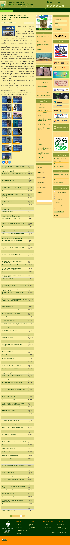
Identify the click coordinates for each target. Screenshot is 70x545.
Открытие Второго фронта (8, 493)
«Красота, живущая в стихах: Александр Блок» (12, 375)
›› (44, 201)
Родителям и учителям (31, 8)
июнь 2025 (39, 195)
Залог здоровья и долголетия (43, 95)
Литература (57, 177)
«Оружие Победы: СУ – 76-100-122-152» (10, 510)
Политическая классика (7, 190)
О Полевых (19, 526)
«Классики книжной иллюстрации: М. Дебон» (12, 406)
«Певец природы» (6, 444)
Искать (58, 29)
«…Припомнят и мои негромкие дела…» (41, 89)
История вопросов (58, 161)
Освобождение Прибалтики (8, 472)
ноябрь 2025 (40, 182)
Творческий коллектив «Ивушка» (42, 49)
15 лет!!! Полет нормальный (43, 36)
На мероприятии (58, 194)
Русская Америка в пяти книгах (9, 320)
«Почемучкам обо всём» (7, 211)
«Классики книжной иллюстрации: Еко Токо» (12, 382)
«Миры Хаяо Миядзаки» (7, 337)
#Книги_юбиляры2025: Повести (9, 458)
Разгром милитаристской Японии (9, 347)
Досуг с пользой (54, 8)
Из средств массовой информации (60, 198)
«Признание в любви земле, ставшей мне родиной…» (44, 29)
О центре (6, 8)
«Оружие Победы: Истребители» (9, 417)
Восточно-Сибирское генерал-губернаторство (13, 233)
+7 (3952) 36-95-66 (57, 2)
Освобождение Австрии (7, 431)
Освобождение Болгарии (8, 462)
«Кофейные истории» (7, 201)
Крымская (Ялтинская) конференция (10, 420)
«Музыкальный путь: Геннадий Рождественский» (13, 177)
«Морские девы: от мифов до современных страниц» (14, 223)
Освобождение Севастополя (8, 507)
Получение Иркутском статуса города (11, 313)
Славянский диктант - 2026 (43, 92)
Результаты (56, 215)
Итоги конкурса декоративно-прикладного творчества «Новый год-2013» (44, 129)
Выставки (47, 8)
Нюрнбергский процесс (7, 351)
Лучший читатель (47, 526)
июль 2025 (39, 192)
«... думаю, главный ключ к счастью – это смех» (12, 361)
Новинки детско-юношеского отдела (10, 455)
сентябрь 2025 (40, 187)
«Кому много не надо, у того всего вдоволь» (12, 187)
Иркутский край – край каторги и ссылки (11, 282)
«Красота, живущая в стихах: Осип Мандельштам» (13, 327)
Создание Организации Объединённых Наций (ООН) (14, 386)
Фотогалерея (40, 8)
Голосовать (59, 211)
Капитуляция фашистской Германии (10, 399)
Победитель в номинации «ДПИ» (43, 45)
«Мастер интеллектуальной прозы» (10, 226)
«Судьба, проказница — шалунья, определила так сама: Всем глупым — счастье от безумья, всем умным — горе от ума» (44, 155)
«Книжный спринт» (6, 197)
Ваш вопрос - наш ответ (43, 141)
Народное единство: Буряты (8, 180)
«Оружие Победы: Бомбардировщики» (11, 392)
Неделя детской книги (42, 39)
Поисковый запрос (59, 19)
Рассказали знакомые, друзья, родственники (60, 191)
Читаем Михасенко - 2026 (8, 278)
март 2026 (39, 172)
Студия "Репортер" (47, 527)
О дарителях (19, 527)
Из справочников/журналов (59, 201)
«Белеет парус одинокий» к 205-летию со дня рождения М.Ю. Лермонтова (44, 148)
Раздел (56, 23)
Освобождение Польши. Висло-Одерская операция (14, 441)
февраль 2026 (40, 174)
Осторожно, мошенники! (6, 10)
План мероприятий (14, 8)
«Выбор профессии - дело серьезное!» (11, 424)
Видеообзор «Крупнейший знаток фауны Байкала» (13, 389)
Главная (1, 9)
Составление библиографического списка (44, 124)
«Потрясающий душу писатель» (9, 448)
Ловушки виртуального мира (8, 271)
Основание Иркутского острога (9, 330)
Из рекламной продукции (61, 204)
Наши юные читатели (42, 41)
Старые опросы (58, 214)
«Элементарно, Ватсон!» (7, 334)
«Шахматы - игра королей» (8, 496)
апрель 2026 (40, 169)
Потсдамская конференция (8, 358)
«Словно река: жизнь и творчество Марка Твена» (13, 368)
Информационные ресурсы (60, 163)
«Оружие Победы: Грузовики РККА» (10, 354)
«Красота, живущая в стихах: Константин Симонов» (13, 379)
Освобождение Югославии (8, 469)
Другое (56, 209)
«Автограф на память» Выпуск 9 (9, 434)
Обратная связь (56, 534)
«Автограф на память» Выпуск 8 (9, 489)
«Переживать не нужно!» (42, 82)
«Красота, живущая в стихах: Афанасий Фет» (12, 365)
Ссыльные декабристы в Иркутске (10, 244)
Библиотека (61, 68)
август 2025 (40, 190)
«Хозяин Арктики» (6, 257)
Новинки (22, 8)
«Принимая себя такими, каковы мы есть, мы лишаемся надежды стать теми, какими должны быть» (13, 220)
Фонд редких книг (58, 182)
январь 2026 (40, 177)
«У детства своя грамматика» (8, 410)
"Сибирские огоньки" (48, 523)
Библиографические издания (61, 174)
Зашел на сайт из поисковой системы (59, 206)
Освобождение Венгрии (7, 437)
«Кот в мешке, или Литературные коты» (11, 254)
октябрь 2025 (40, 185)
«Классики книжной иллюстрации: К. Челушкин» (13, 482)
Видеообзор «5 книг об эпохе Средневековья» (13, 479)
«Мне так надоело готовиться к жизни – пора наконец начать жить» (44, 109)
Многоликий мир (41, 62)
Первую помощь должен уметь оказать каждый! (13, 503)
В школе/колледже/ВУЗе (60, 196)
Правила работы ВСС (59, 166)
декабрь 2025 (40, 180)
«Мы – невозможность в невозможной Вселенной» (13, 465)
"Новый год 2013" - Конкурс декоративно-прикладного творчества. (44, 114)
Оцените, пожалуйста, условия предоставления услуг (61, 135)
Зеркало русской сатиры (7, 306)
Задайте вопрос (60, 523)
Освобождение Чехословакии (9, 396)
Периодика (57, 179)
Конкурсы (45, 524)
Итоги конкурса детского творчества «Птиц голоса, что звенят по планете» (44, 119)
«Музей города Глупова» (7, 302)
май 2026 (39, 167)
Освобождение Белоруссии (8, 476)
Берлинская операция (7, 413)
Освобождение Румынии (8, 451)
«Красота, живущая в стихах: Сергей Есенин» (12, 427)
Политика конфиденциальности (59, 532)
